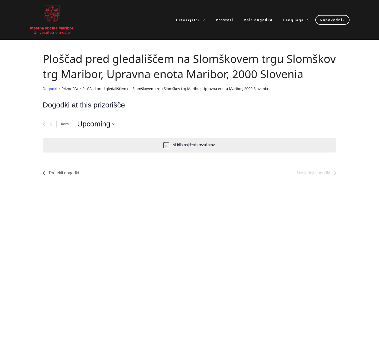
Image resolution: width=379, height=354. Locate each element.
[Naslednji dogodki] (50, 124)
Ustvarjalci (193, 20)
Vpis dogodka (258, 20)
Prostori (224, 20)
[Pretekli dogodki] (44, 124)
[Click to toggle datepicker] (96, 124)
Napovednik (332, 19)
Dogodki (50, 88)
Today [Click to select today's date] (65, 124)
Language (299, 20)
